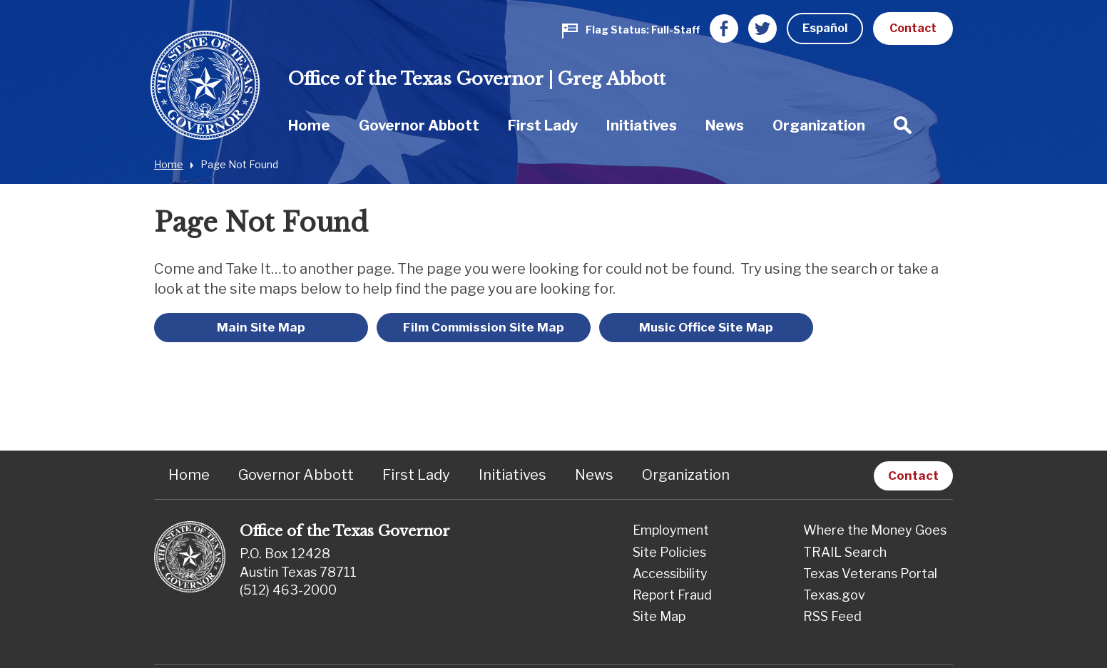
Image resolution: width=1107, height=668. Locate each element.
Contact (913, 28)
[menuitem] (309, 125)
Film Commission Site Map (483, 327)
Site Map (659, 616)
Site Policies (669, 552)
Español (824, 28)
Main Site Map (261, 327)
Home (309, 125)
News (724, 125)
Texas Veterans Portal (870, 573)
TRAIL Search (845, 552)
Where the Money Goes (875, 530)
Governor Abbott (419, 125)
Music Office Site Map (706, 327)
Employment (671, 530)
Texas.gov (834, 594)
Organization (818, 125)
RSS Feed (832, 616)
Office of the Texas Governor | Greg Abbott (476, 78)
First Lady (543, 125)
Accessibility (670, 573)
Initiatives (641, 125)
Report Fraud (672, 594)
